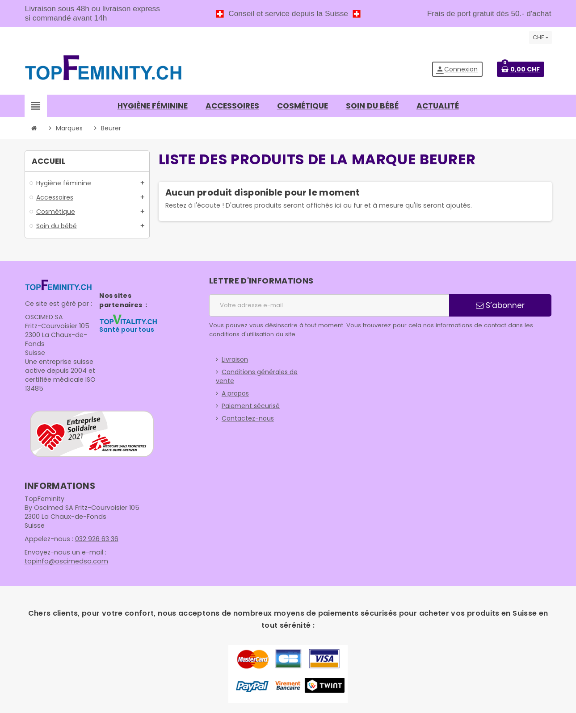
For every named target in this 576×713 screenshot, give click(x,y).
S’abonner (500, 305)
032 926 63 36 (94, 538)
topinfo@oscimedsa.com (64, 561)
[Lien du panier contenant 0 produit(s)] (520, 69)
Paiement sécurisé (251, 405)
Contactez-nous (248, 418)
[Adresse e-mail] (329, 305)
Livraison (235, 359)
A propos (235, 393)
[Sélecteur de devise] (540, 37)
